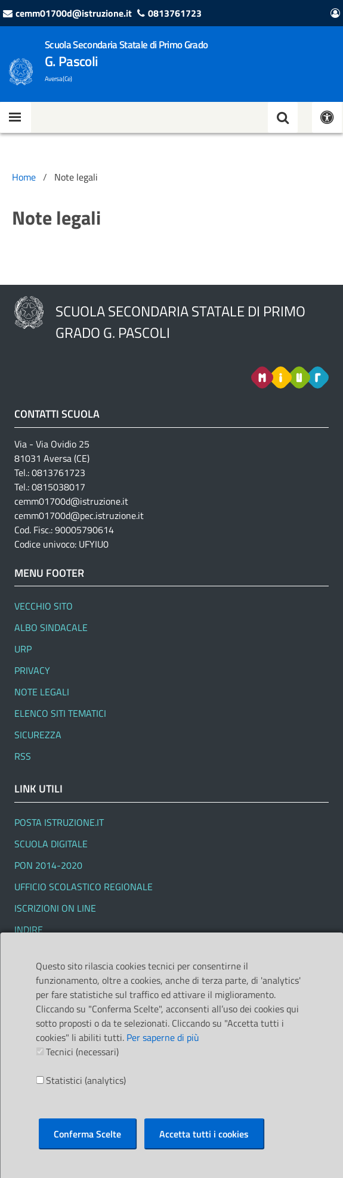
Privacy (32, 670)
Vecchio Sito (43, 606)
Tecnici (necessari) (82, 1052)
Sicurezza (37, 735)
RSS (22, 756)
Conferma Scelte (87, 1134)
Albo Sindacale (51, 627)
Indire (28, 929)
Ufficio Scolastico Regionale (83, 886)
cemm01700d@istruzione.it (74, 13)
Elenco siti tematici (60, 713)
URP (23, 649)
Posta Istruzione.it (59, 822)
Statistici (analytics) (86, 1080)
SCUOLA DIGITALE (51, 844)
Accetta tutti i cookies (204, 1134)
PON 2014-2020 (48, 865)
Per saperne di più (162, 1037)
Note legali (41, 692)
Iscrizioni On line (55, 908)
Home (24, 177)
